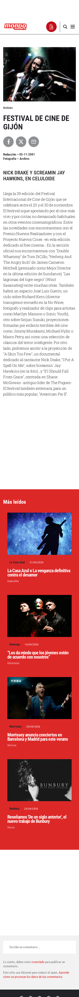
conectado (37, 962)
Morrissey (15, 726)
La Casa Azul (17, 562)
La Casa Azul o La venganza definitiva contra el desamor (38, 573)
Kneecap (14, 644)
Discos (11, 827)
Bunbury (14, 808)
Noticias (11, 745)
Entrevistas (13, 663)
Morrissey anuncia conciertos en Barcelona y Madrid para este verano (37, 737)
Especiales (13, 581)
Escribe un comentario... (24, 947)
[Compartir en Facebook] (8, 141)
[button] (51, 26)
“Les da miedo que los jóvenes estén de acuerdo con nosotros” (37, 655)
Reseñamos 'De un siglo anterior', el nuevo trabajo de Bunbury (36, 819)
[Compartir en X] (21, 141)
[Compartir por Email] (33, 141)
